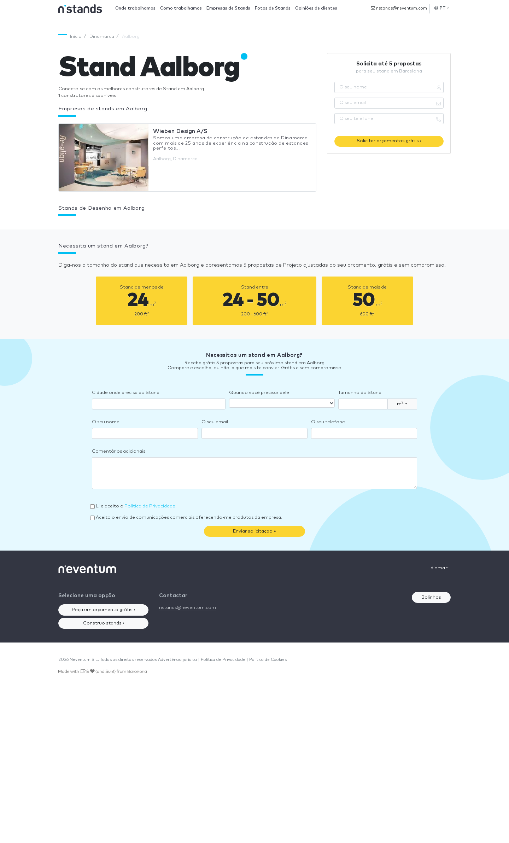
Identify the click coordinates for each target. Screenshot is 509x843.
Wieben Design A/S (180, 131)
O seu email (214, 422)
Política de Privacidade (149, 506)
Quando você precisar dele (259, 392)
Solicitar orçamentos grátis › (389, 141)
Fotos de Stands (273, 8)
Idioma (439, 567)
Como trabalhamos (181, 8)
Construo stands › (103, 623)
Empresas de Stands (228, 8)
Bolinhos (431, 597)
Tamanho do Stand (359, 392)
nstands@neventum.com (399, 8)
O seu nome (105, 422)
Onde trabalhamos (135, 8)
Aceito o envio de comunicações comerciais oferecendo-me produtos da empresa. (189, 517)
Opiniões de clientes (316, 8)
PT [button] (441, 8)
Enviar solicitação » (254, 531)
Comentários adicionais (118, 451)
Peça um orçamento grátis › (103, 609)
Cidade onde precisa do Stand (125, 392)
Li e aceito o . (136, 506)
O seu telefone (328, 422)
